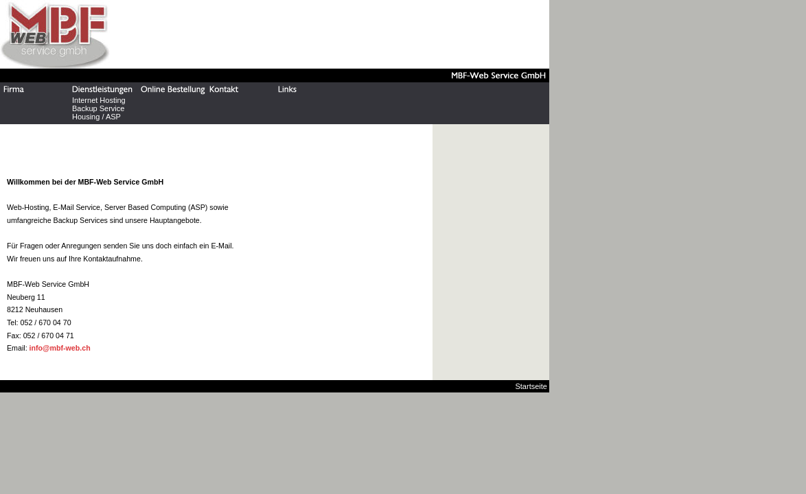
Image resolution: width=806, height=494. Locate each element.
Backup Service (98, 108)
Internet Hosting (99, 100)
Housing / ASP (96, 117)
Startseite (530, 386)
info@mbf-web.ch (60, 348)
